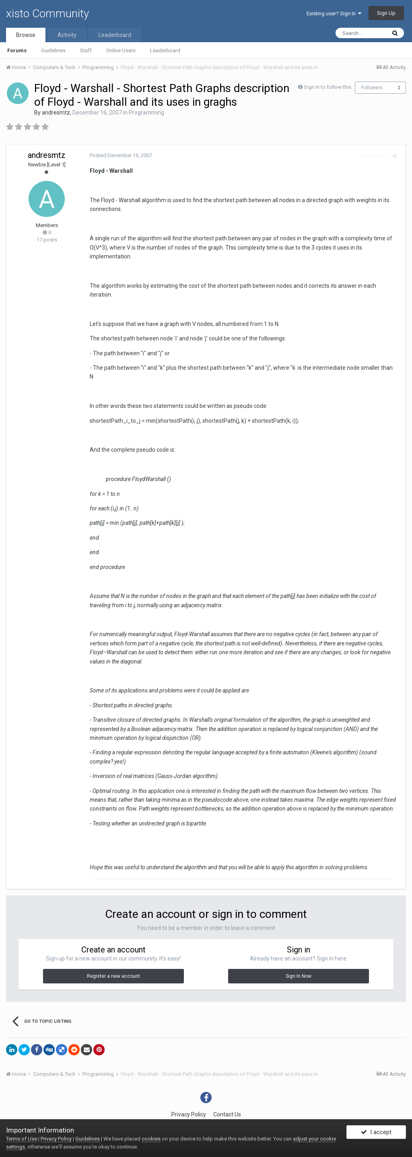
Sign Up (386, 13)
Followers (372, 87)
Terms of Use (21, 1139)
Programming (146, 112)
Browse (25, 35)
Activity (67, 35)
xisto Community (47, 13)
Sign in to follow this (327, 87)
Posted (118, 155)
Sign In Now (298, 958)
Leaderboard (165, 50)
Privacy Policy (188, 1096)
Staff (86, 50)
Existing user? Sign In (334, 13)
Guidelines (53, 50)
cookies (151, 1139)
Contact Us (227, 1096)
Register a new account (113, 958)
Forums (17, 50)
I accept (376, 1134)
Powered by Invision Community (206, 1113)
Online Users (121, 50)
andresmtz (56, 112)
